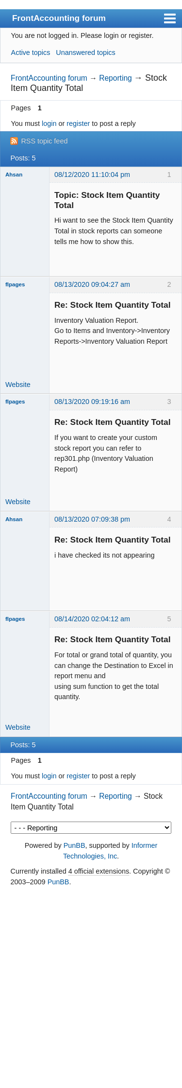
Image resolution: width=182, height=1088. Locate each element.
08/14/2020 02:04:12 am (92, 619)
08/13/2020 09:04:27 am (92, 284)
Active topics (30, 52)
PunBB (74, 845)
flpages (15, 284)
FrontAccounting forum (59, 18)
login (49, 123)
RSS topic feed (44, 141)
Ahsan (13, 174)
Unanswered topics (85, 52)
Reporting (115, 78)
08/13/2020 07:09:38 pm (92, 519)
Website (18, 384)
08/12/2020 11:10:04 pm (92, 174)
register (78, 123)
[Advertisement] (91, 988)
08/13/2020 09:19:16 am (92, 401)
